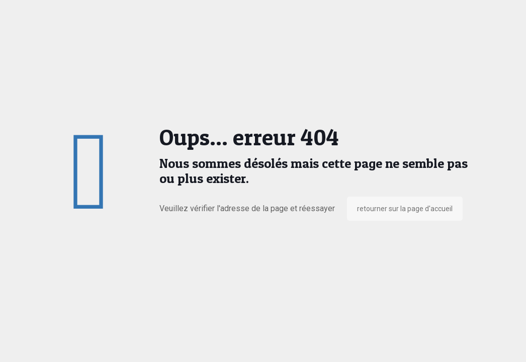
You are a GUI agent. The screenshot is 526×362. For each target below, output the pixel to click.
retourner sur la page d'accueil (405, 209)
